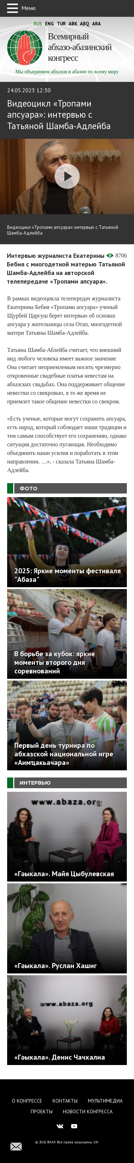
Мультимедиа (105, 1101)
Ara (96, 23)
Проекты (42, 1111)
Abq (84, 23)
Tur (61, 23)
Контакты (65, 1101)
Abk (73, 23)
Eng (49, 23)
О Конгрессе (27, 1101)
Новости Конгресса (88, 1111)
